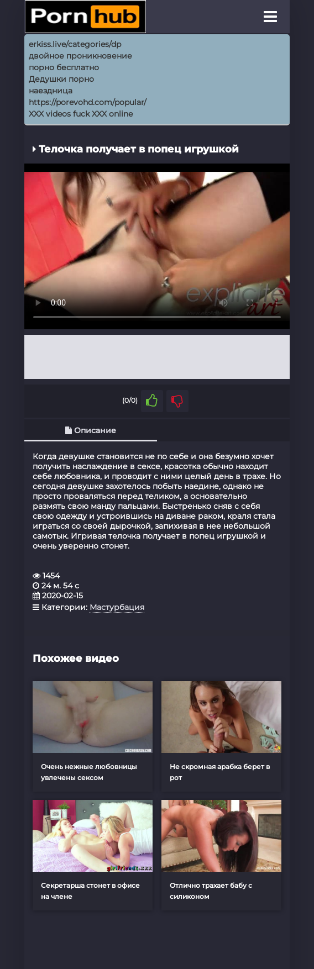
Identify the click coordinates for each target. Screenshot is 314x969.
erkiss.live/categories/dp (75, 44)
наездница (50, 91)
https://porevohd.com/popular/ (87, 102)
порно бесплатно (64, 67)
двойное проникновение (80, 56)
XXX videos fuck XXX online (81, 114)
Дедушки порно (61, 79)
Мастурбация (117, 607)
